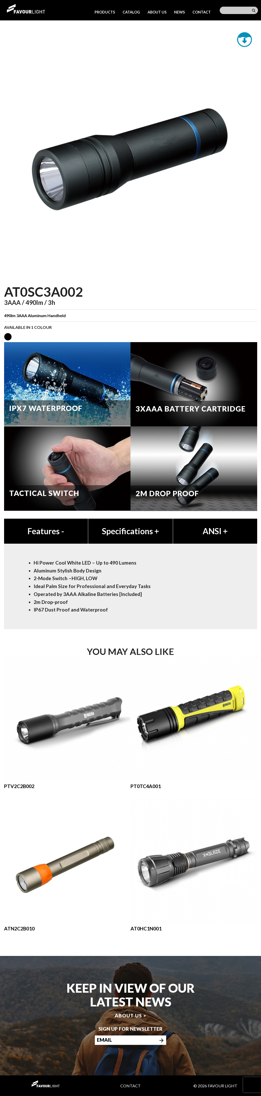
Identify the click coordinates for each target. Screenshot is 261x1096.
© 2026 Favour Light (215, 1085)
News (179, 12)
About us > (130, 1015)
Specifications (130, 531)
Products (105, 12)
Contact (201, 12)
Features (46, 531)
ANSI (215, 531)
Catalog (131, 12)
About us (157, 12)
